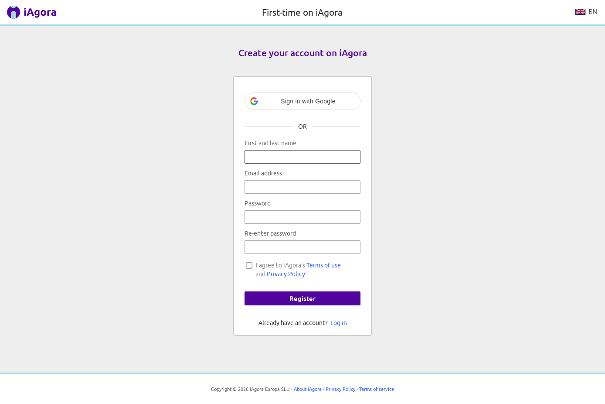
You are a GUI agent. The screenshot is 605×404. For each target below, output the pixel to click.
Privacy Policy (286, 273)
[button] (302, 101)
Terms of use (323, 265)
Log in (338, 322)
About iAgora (308, 389)
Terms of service (376, 389)
